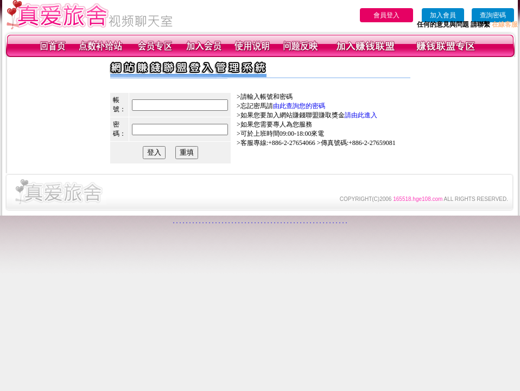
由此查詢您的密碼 (299, 106)
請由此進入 (361, 115)
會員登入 (386, 15)
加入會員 (443, 15)
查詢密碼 (493, 15)
